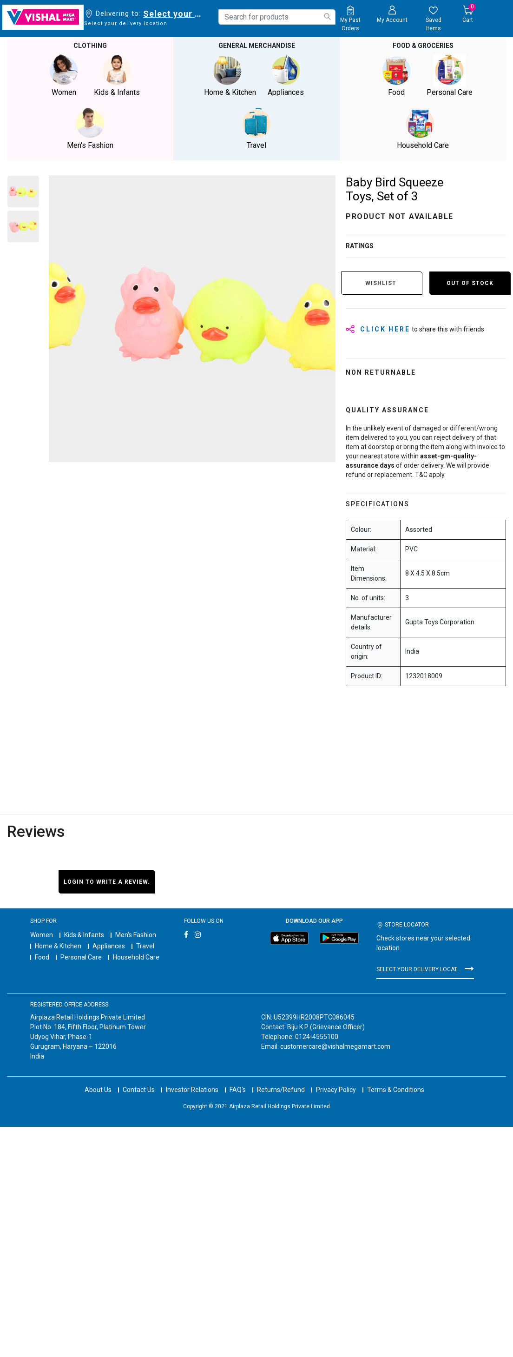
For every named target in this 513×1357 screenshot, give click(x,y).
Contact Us (139, 1089)
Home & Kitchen (58, 946)
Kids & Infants (84, 935)
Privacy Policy (336, 1089)
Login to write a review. (107, 882)
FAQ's (238, 1089)
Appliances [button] (286, 75)
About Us (98, 1089)
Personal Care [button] (449, 75)
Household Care (136, 957)
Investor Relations (192, 1089)
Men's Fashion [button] (90, 128)
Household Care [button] (423, 128)
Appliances (108, 946)
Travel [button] (256, 128)
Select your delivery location (174, 14)
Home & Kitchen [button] (230, 75)
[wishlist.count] (434, 19)
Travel (145, 946)
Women (41, 935)
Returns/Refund (281, 1089)
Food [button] (396, 75)
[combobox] (276, 17)
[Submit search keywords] (327, 16)
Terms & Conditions (395, 1089)
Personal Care (81, 957)
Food (42, 957)
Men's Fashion (135, 935)
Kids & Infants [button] (116, 75)
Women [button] (63, 75)
